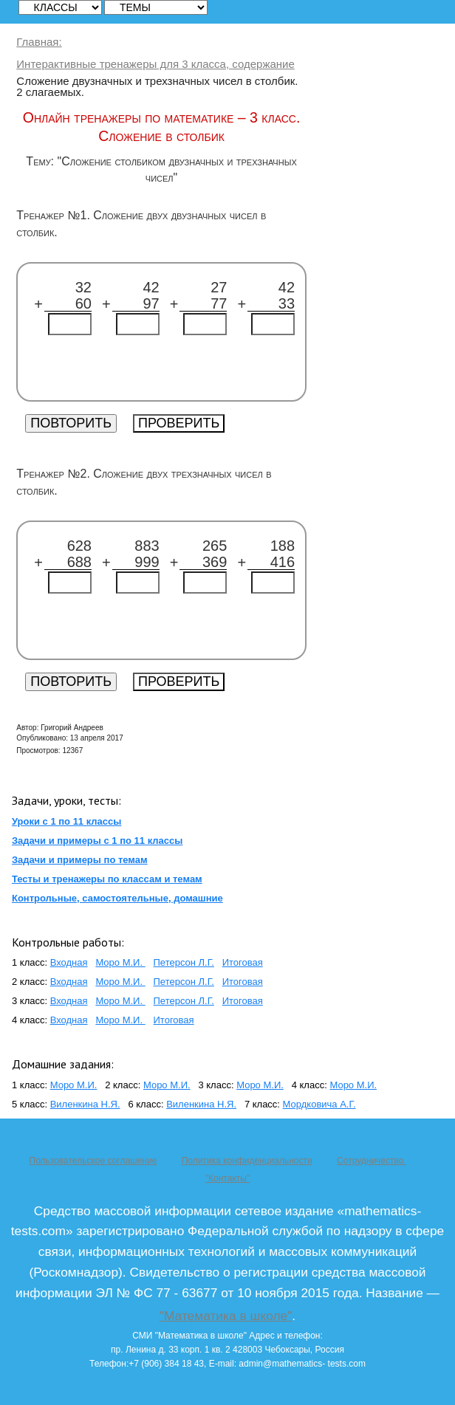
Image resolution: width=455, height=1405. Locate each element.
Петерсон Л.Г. (184, 962)
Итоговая (242, 962)
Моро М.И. (120, 962)
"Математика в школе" (226, 1315)
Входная (69, 962)
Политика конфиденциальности (247, 1160)
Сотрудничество (371, 1160)
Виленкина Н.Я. (85, 1104)
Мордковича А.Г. (319, 1104)
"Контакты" (227, 1178)
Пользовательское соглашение (93, 1160)
